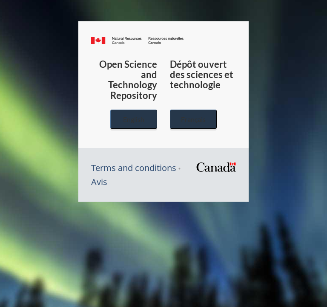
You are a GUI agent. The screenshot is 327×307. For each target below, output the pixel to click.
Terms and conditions (133, 168)
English (133, 119)
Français (193, 119)
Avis (99, 182)
